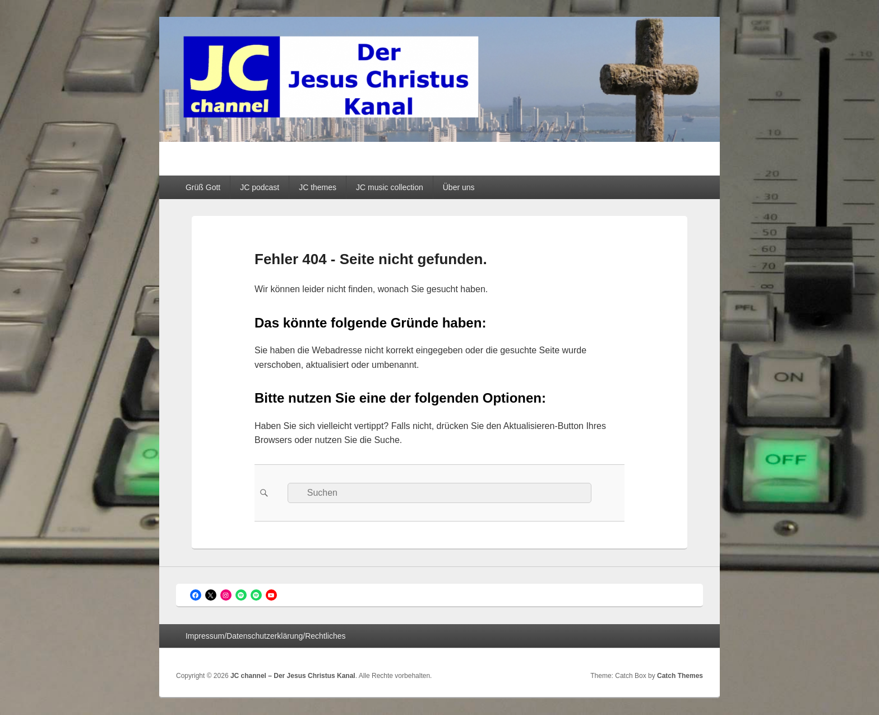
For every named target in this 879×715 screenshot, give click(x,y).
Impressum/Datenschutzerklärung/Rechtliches (266, 635)
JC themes (317, 187)
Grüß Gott (203, 187)
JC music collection (389, 187)
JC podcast (259, 187)
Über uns (459, 187)
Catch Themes (680, 676)
